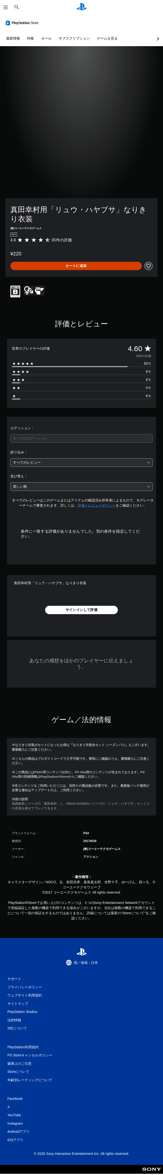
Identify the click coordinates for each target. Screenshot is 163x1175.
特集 (30, 38)
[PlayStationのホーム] (81, 7)
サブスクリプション (74, 38)
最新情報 (13, 38)
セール (46, 38)
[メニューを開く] (5, 7)
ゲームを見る (107, 38)
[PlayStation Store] (23, 23)
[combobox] (81, 438)
